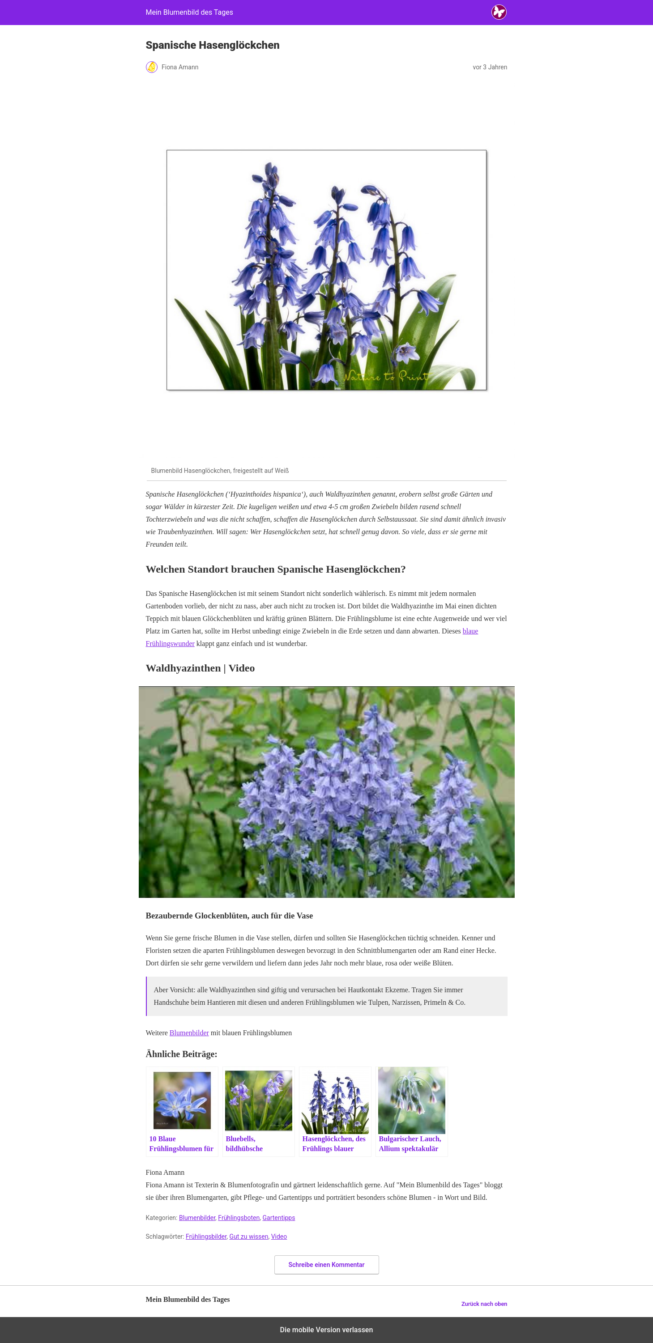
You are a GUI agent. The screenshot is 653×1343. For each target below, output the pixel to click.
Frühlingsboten (239, 1217)
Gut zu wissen (248, 1236)
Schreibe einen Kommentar (327, 1264)
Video (279, 1236)
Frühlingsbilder (206, 1236)
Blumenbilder (189, 1033)
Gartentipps (279, 1217)
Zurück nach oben (484, 1303)
